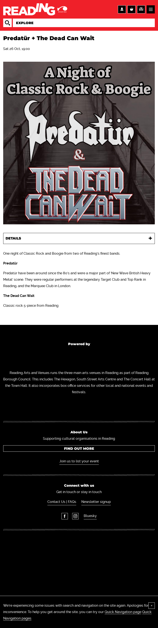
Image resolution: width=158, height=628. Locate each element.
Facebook (64, 516)
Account (122, 9)
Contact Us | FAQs (61, 502)
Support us (141, 9)
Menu (151, 9)
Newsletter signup (96, 502)
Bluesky (90, 516)
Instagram (75, 516)
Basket (131, 9)
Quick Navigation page (123, 612)
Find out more (79, 449)
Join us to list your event (79, 461)
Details (13, 238)
